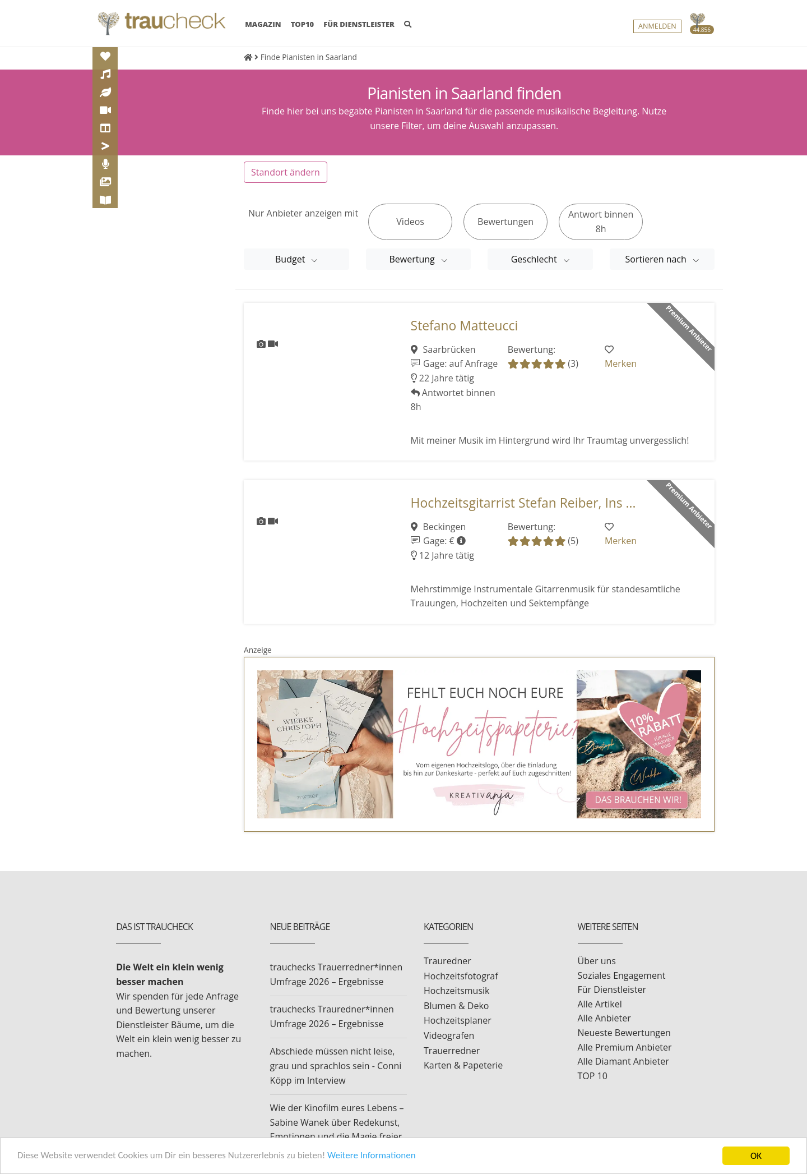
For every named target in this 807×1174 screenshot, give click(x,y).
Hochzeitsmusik (456, 990)
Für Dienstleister (612, 989)
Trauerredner (452, 1050)
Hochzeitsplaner (457, 1020)
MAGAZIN (263, 23)
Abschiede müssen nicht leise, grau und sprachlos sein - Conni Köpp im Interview (336, 1065)
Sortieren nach (657, 259)
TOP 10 (592, 1076)
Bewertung (413, 259)
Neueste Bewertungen (624, 1032)
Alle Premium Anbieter (625, 1047)
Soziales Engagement (622, 975)
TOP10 (302, 24)
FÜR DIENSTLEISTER (359, 24)
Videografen (449, 1035)
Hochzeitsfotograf (461, 976)
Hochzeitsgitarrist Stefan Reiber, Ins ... (523, 503)
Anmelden (657, 26)
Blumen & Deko (456, 1006)
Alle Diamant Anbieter (623, 1061)
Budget (291, 259)
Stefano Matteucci (464, 325)
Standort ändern (285, 172)
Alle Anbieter (604, 1018)
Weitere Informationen (372, 1157)
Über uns (597, 961)
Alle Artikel (600, 1004)
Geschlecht (535, 259)
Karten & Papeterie (463, 1065)
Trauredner (447, 961)
